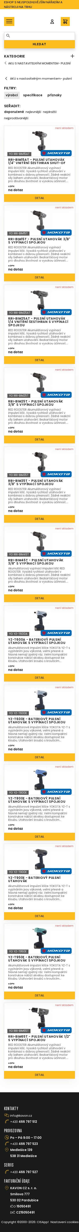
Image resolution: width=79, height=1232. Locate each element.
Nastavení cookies (65, 1222)
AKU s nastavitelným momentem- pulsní (39, 63)
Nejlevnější (33, 112)
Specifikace (32, 95)
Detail (39, 198)
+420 (23, 1122)
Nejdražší (49, 112)
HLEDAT (39, 44)
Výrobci (12, 95)
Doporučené (14, 112)
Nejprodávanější (16, 118)
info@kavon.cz (21, 1115)
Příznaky (54, 95)
